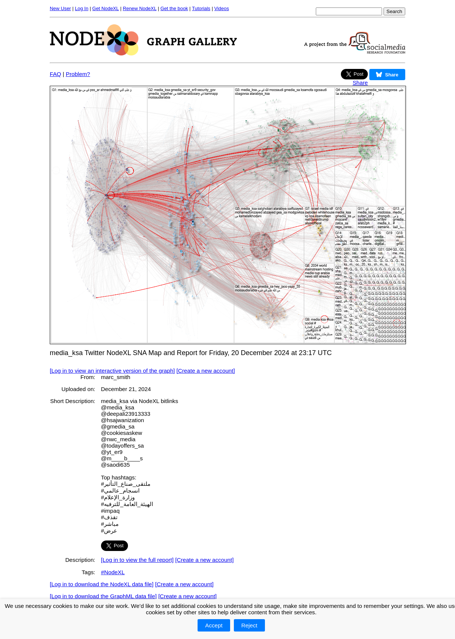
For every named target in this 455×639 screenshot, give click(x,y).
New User (60, 8)
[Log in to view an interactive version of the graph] (112, 370)
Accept (213, 625)
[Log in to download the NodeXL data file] (101, 584)
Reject (249, 625)
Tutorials (201, 8)
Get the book (174, 8)
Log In (81, 8)
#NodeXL (113, 572)
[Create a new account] (206, 370)
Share (360, 82)
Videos (221, 8)
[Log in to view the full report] (137, 560)
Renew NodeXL (139, 8)
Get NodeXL (105, 8)
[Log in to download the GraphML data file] (103, 596)
